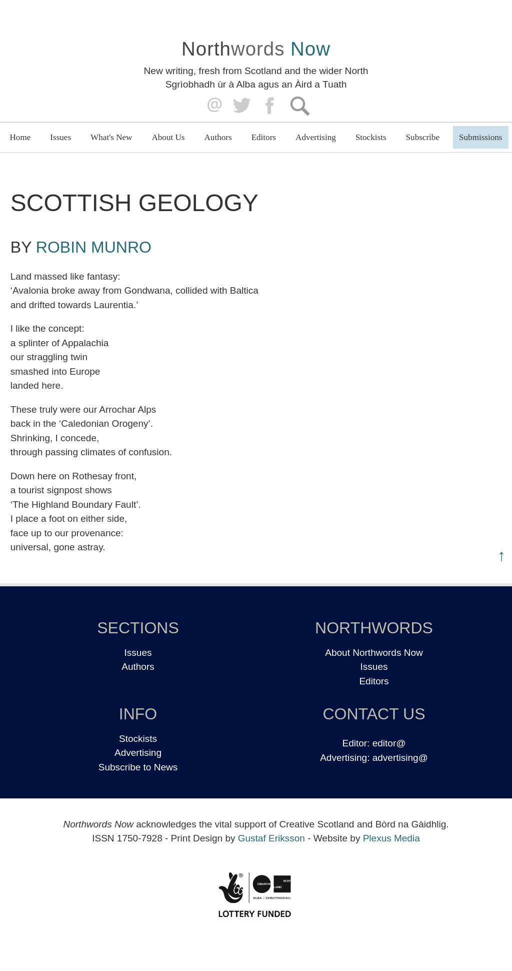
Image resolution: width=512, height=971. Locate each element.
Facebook (271, 106)
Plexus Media (391, 838)
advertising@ (400, 757)
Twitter (241, 106)
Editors (264, 137)
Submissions (480, 137)
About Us (168, 137)
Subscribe (423, 137)
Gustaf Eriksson (271, 838)
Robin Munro (94, 247)
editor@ (389, 743)
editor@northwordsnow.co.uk (212, 106)
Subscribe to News (138, 767)
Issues (60, 137)
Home (20, 137)
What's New (111, 137)
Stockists (371, 137)
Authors (218, 137)
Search (299, 106)
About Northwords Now (373, 652)
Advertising (316, 137)
